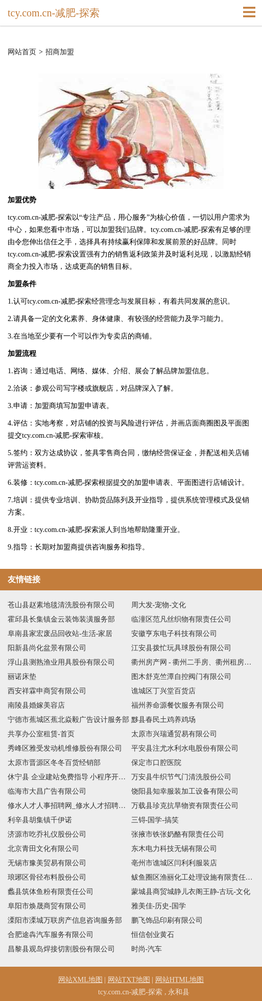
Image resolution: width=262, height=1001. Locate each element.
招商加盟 (59, 52)
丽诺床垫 (22, 676)
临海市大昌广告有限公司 (47, 791)
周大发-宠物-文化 (158, 605)
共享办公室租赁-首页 (41, 734)
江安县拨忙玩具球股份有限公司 (181, 648)
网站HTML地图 (179, 980)
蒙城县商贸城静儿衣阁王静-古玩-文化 (190, 892)
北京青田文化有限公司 (43, 849)
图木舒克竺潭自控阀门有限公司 (181, 676)
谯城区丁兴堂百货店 (163, 691)
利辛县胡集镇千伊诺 (40, 820)
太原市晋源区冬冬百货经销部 (54, 762)
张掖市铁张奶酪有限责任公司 (177, 834)
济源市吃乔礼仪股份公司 (47, 834)
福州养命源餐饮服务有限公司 (177, 705)
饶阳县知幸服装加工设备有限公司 (185, 791)
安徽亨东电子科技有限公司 (174, 633)
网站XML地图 (80, 980)
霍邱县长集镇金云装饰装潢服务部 (61, 619)
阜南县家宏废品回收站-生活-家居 (60, 633)
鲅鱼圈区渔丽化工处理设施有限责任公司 (193, 877)
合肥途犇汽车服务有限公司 (50, 935)
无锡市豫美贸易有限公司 (47, 863)
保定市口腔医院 (156, 762)
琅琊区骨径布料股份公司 (47, 877)
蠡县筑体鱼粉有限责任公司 (50, 892)
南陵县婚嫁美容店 (36, 705)
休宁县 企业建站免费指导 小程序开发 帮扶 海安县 (69, 777)
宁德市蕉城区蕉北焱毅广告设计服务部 (68, 719)
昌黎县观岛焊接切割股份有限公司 (61, 949)
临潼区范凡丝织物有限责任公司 (181, 619)
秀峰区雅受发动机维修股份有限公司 (65, 748)
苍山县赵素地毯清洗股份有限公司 (61, 605)
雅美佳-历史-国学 (158, 906)
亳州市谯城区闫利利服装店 (174, 863)
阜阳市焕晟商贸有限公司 (47, 906)
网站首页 (22, 52)
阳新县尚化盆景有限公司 (47, 648)
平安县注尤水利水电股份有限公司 (185, 748)
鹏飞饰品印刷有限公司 (167, 920)
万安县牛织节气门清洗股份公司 (181, 777)
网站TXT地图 (129, 980)
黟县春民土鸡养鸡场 (163, 719)
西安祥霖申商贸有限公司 (47, 691)
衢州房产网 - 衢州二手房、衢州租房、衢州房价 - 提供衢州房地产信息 (193, 662)
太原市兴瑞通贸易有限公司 (174, 734)
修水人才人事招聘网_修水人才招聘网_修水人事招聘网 (69, 806)
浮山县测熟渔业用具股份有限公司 (61, 662)
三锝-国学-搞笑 (155, 820)
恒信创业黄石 (152, 935)
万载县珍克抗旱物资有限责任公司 (185, 806)
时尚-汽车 (146, 949)
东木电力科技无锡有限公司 (174, 849)
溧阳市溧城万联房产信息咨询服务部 (65, 920)
